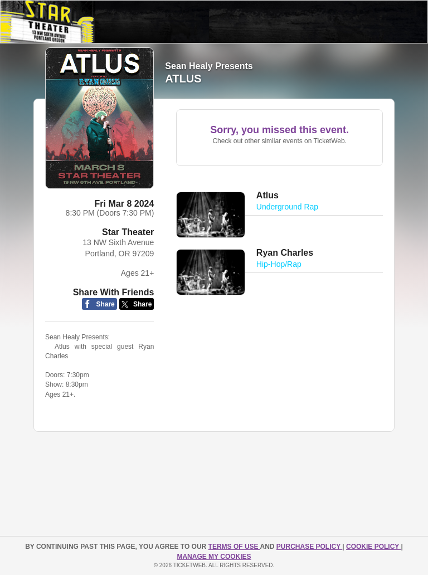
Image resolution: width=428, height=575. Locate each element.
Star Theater (128, 232)
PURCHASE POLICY (309, 546)
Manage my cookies (214, 557)
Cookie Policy (373, 546)
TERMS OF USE (234, 546)
